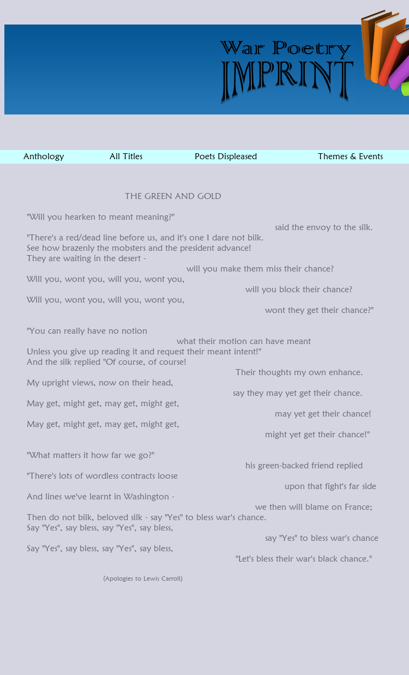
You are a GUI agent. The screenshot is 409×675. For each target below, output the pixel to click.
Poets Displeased (226, 156)
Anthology (43, 156)
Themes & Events (350, 156)
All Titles (126, 156)
